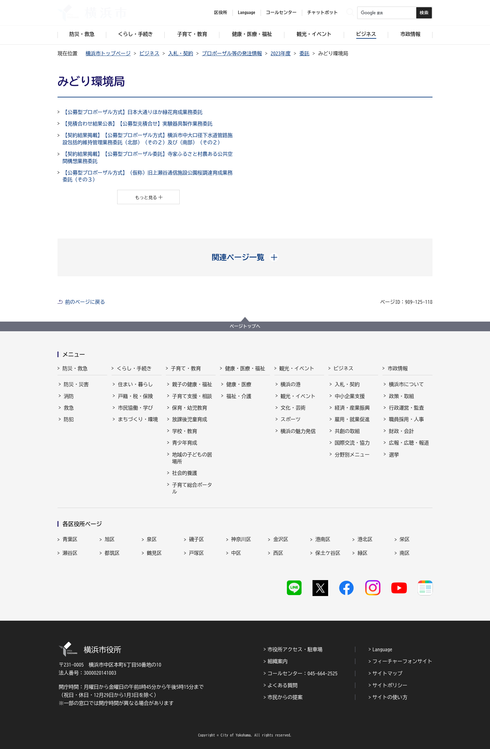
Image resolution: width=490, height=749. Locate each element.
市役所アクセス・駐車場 (295, 649)
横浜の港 (291, 384)
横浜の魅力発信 (298, 431)
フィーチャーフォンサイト (402, 661)
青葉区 (70, 539)
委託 (304, 53)
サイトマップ (387, 673)
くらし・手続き (134, 368)
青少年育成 (184, 442)
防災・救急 (75, 368)
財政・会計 (401, 431)
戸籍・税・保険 (135, 396)
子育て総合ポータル (192, 488)
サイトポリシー (390, 685)
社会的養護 (184, 473)
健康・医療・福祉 (245, 368)
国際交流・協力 (352, 442)
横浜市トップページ (108, 53)
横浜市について (406, 384)
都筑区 (112, 552)
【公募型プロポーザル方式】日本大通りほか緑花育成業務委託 (132, 112)
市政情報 (398, 368)
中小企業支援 (350, 396)
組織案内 (278, 661)
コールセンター (281, 12)
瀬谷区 (70, 552)
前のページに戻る (85, 301)
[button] (245, 257)
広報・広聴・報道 (409, 442)
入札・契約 (180, 53)
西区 (278, 552)
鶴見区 (154, 552)
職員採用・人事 (406, 419)
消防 (69, 396)
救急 (69, 407)
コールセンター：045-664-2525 (303, 673)
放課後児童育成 (189, 419)
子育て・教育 (186, 368)
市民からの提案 (285, 697)
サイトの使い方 (390, 697)
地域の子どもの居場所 (192, 458)
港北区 (365, 539)
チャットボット (322, 12)
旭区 (110, 539)
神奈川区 (241, 539)
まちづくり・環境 (138, 419)
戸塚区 (196, 552)
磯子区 (196, 539)
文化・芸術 (293, 407)
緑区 (363, 552)
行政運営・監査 (406, 407)
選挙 (394, 454)
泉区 (152, 539)
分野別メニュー (352, 454)
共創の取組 (347, 431)
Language (382, 649)
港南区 (322, 539)
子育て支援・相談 (192, 396)
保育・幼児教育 (189, 407)
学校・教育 (184, 431)
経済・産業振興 (352, 407)
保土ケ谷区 (327, 552)
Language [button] (246, 12)
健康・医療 (238, 384)
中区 (236, 552)
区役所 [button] (220, 12)
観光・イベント (296, 368)
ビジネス (149, 53)
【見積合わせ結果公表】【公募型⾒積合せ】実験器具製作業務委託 (137, 123)
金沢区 (280, 539)
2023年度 (281, 53)
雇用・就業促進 (352, 419)
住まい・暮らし (135, 384)
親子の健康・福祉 (192, 384)
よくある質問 (283, 685)
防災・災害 (76, 384)
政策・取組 (401, 396)
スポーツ (291, 419)
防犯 (69, 419)
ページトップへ (245, 326)
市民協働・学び (135, 407)
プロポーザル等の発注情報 (232, 53)
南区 (405, 552)
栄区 (405, 539)
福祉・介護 (238, 396)
